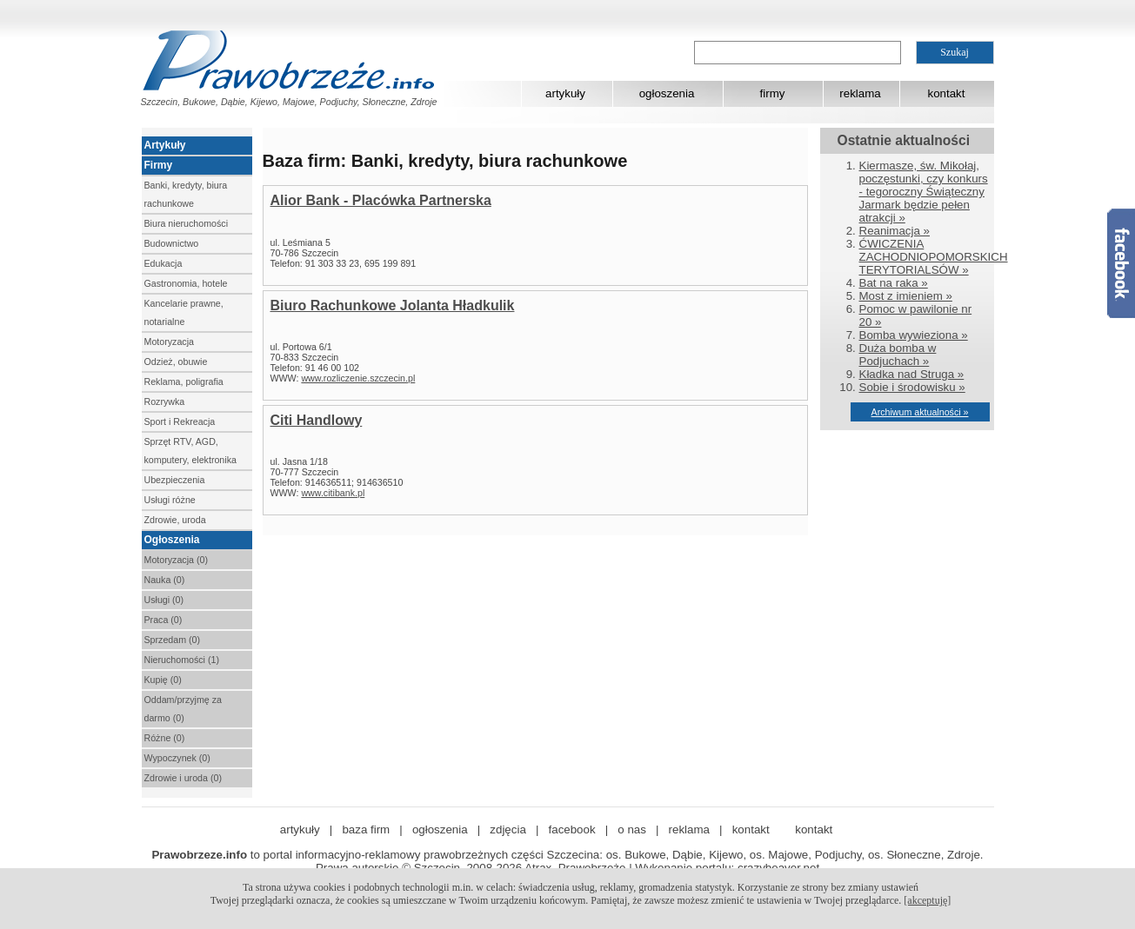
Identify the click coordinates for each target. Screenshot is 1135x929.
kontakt (946, 93)
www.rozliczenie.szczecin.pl (358, 378)
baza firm (366, 829)
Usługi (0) (164, 599)
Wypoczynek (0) (177, 758)
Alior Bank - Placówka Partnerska (380, 200)
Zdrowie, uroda (175, 519)
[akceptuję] (927, 900)
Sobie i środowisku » (912, 387)
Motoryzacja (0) (176, 559)
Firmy (158, 165)
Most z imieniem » (905, 295)
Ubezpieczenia (174, 479)
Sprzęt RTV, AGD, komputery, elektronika (190, 450)
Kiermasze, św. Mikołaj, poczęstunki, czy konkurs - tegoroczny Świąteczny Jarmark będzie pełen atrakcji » (923, 191)
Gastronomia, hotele (186, 283)
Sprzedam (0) (172, 639)
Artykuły (165, 145)
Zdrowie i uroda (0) (183, 778)
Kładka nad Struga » (912, 374)
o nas (632, 829)
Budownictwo (171, 243)
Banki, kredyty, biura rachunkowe (186, 194)
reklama (859, 93)
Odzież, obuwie (176, 361)
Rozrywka (164, 401)
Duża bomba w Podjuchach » (898, 355)
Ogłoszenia (172, 540)
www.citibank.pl (332, 493)
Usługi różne (170, 499)
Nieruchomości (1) (181, 659)
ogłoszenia (667, 93)
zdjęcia (508, 829)
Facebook (1121, 263)
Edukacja (163, 263)
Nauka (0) (164, 579)
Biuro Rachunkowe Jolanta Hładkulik (392, 305)
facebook (572, 829)
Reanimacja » (895, 230)
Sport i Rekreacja (180, 421)
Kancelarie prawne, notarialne (184, 312)
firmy (772, 93)
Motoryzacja (169, 341)
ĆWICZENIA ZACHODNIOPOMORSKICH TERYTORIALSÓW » (933, 256)
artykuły (565, 93)
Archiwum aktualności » (920, 412)
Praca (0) (163, 619)
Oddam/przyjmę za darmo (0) (183, 708)
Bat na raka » (893, 282)
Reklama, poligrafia (184, 381)
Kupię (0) (163, 679)
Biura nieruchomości (186, 223)
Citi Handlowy (316, 420)
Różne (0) (164, 738)
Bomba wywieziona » (913, 335)
